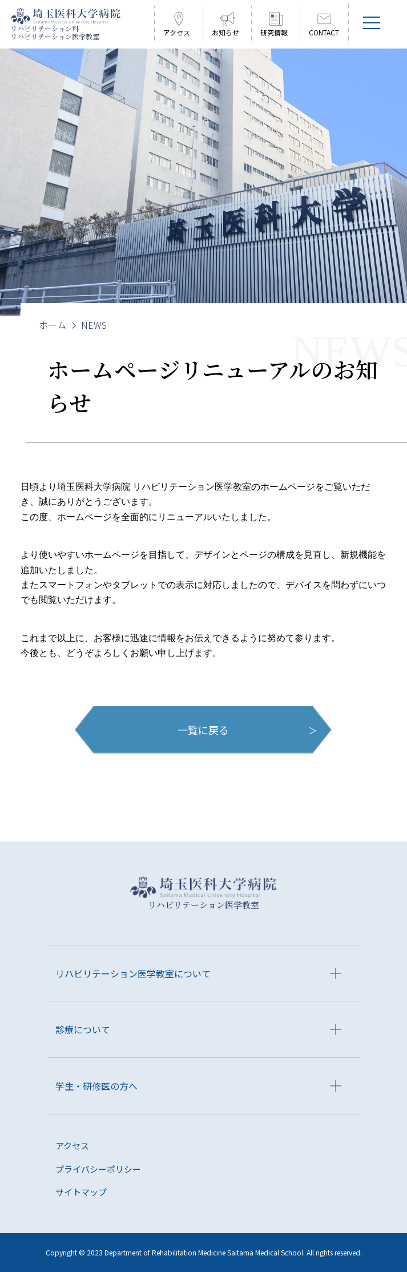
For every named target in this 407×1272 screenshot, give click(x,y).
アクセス (72, 1146)
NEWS (94, 324)
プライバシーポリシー (98, 1169)
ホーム (52, 324)
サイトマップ (81, 1192)
